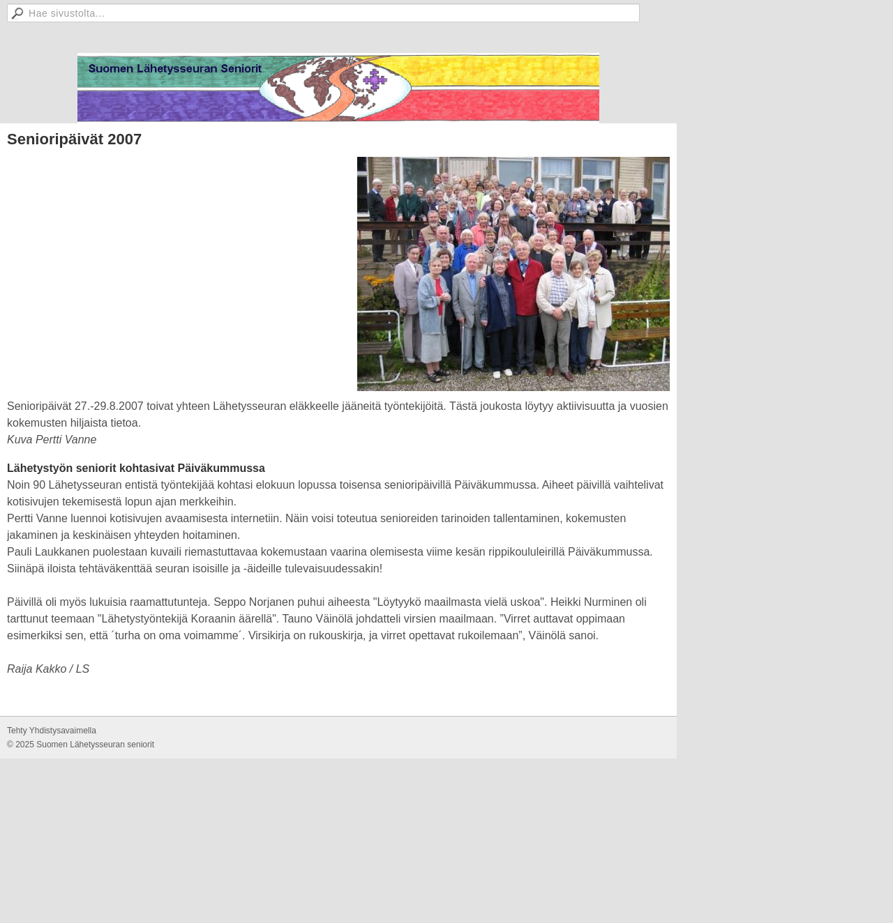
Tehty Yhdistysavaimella (51, 730)
